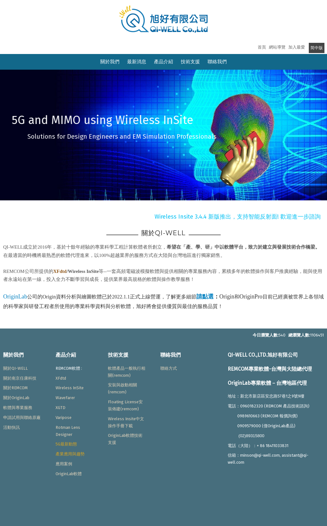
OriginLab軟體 (69, 473)
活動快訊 (11, 427)
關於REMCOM (15, 387)
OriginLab (15, 296)
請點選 (205, 296)
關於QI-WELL (15, 368)
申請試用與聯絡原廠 (22, 417)
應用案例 (64, 463)
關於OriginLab (16, 397)
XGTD (60, 407)
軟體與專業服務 (17, 407)
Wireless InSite (70, 387)
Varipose (64, 417)
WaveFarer (65, 397)
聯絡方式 (168, 368)
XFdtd (60, 271)
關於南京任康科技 (19, 378)
